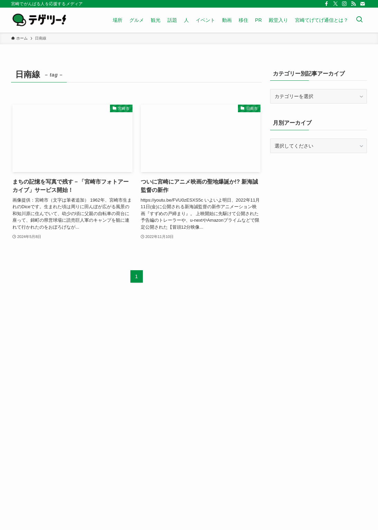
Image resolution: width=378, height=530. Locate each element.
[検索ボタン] (359, 20)
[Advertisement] (318, 208)
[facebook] (326, 4)
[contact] (362, 4)
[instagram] (344, 4)
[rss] (353, 4)
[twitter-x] (335, 4)
